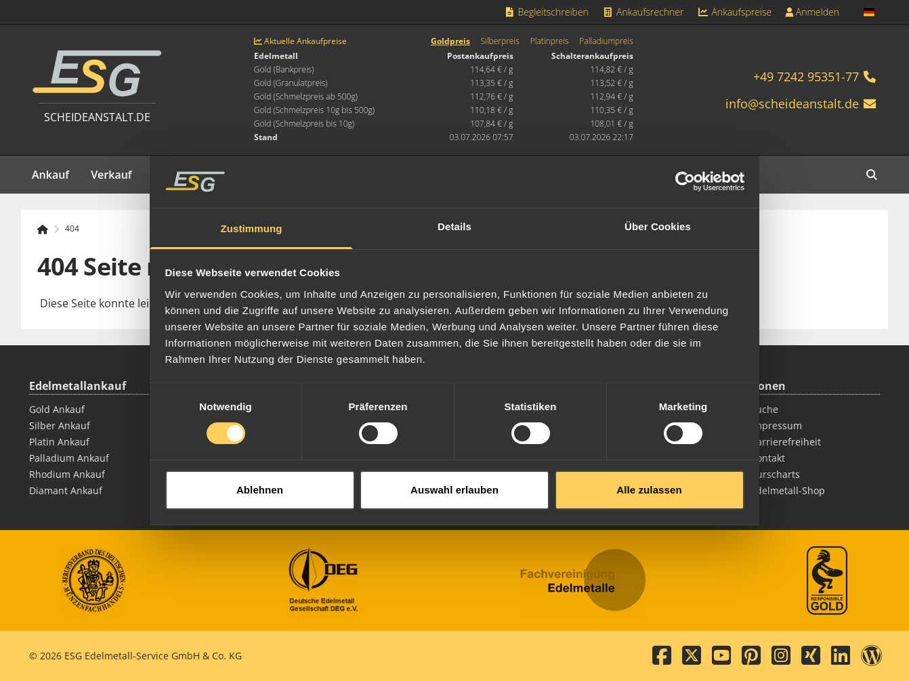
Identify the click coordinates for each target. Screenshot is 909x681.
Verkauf (111, 174)
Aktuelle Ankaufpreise (300, 41)
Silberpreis (500, 41)
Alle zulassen (648, 482)
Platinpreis (549, 41)
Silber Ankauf (59, 425)
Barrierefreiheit (786, 441)
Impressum (776, 425)
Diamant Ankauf (65, 490)
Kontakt (768, 458)
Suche (764, 409)
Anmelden (812, 11)
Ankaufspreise (734, 11)
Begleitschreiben (546, 11)
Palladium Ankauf (69, 458)
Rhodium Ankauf (67, 474)
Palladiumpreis (606, 41)
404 (72, 228)
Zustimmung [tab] (251, 221)
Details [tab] (454, 219)
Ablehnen (259, 482)
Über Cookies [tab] (658, 219)
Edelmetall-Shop (788, 490)
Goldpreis (450, 41)
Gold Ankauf (57, 409)
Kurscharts (775, 474)
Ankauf (50, 174)
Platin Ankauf (59, 441)
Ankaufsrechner (642, 11)
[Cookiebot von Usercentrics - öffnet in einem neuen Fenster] (685, 174)
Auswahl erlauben (454, 482)
